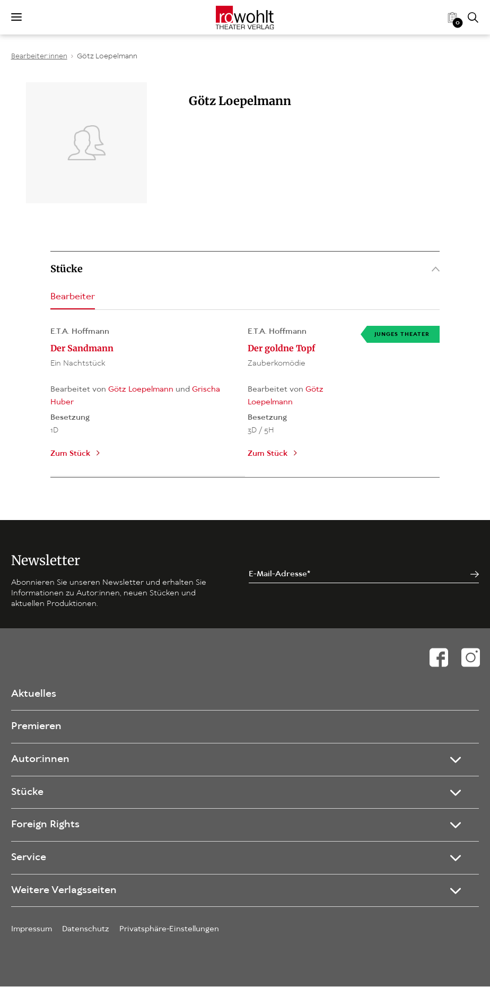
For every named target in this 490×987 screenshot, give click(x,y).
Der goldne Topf (281, 348)
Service (28, 858)
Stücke (244, 269)
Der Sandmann (81, 348)
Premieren (36, 727)
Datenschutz (85, 929)
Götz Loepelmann (107, 56)
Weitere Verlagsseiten (64, 890)
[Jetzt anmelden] (474, 574)
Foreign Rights (45, 825)
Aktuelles (33, 694)
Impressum (31, 929)
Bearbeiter (72, 297)
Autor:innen (40, 759)
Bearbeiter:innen (39, 56)
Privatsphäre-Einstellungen (169, 929)
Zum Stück (70, 453)
